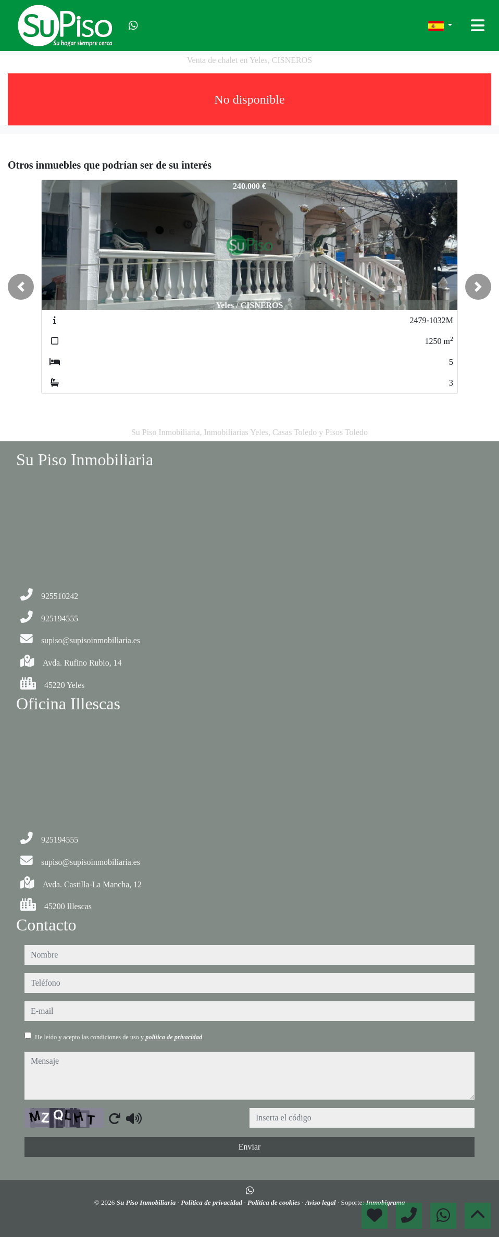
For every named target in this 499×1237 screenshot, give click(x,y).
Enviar (250, 1146)
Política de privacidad (212, 1202)
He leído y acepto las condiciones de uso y (118, 1037)
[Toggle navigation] (478, 25)
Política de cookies (274, 1202)
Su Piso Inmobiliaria (147, 1202)
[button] (21, 287)
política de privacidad (173, 1037)
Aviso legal (321, 1202)
